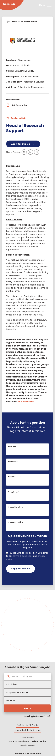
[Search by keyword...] (30, 676)
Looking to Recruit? (37, 716)
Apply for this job (23, 144)
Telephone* (13, 492)
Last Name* (13, 462)
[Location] (27, 700)
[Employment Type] (27, 692)
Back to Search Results (21, 22)
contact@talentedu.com (27, 730)
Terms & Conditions (19, 741)
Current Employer (16, 507)
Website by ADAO (27, 745)
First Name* (13, 447)
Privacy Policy (39, 741)
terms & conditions (23, 555)
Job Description (17, 105)
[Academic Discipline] (27, 684)
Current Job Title (15, 522)
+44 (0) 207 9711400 (27, 725)
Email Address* (14, 477)
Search (27, 708)
